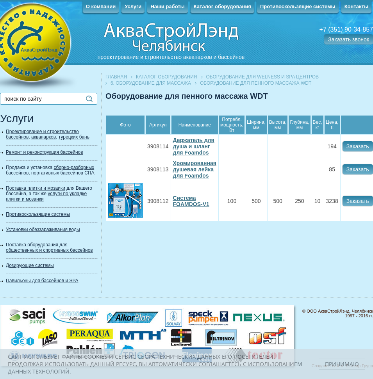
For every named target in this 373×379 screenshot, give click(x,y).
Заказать (357, 146)
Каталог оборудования (222, 6)
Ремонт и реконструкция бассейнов (44, 152)
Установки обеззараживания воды (43, 229)
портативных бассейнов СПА (62, 173)
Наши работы (167, 6)
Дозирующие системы (30, 265)
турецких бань (74, 137)
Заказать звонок (348, 39)
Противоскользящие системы (298, 6)
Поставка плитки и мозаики (35, 188)
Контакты (356, 6)
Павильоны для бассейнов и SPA (42, 280)
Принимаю (342, 364)
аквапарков (43, 137)
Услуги (133, 6)
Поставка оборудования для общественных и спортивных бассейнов (49, 247)
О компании (101, 6)
